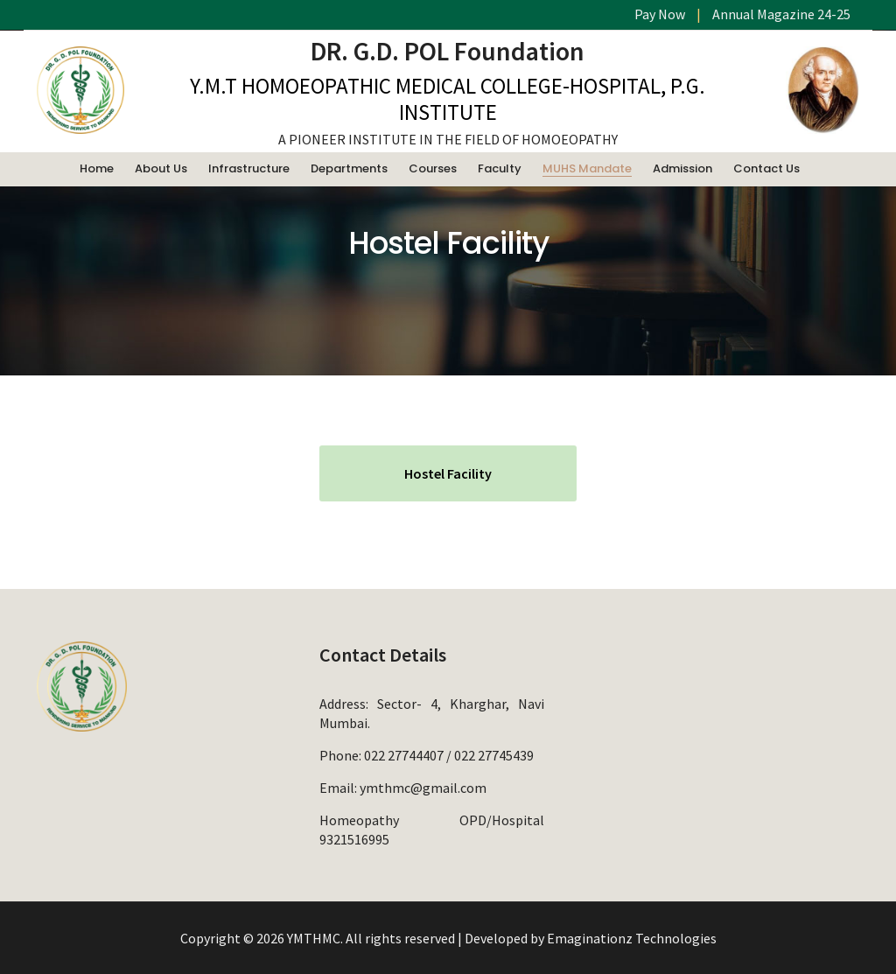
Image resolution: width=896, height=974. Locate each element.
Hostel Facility (448, 473)
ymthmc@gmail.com (423, 787)
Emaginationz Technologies (632, 938)
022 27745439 (494, 755)
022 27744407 (404, 755)
